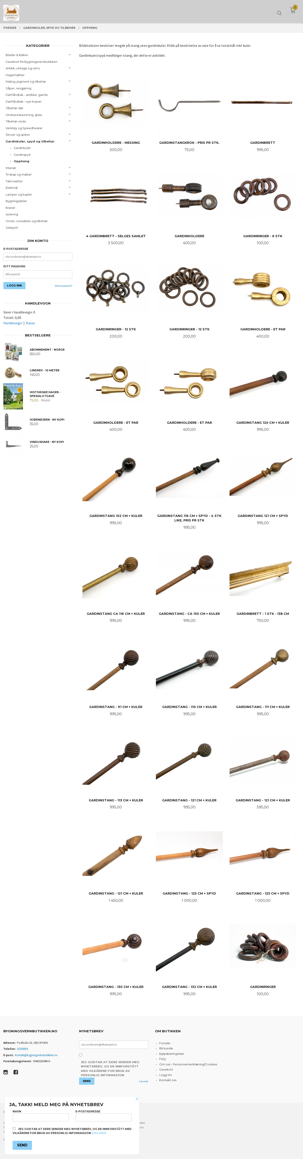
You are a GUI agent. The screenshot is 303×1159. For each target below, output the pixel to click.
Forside (164, 1043)
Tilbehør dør (14, 108)
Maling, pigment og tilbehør (26, 81)
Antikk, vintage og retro (23, 68)
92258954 (22, 1049)
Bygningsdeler (16, 201)
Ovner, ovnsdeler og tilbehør (27, 221)
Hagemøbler (15, 75)
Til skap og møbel (18, 174)
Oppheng (21, 161)
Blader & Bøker (17, 55)
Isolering (12, 214)
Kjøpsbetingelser (171, 1053)
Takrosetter (14, 181)
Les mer (143, 1081)
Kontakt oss (167, 1080)
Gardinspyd (22, 154)
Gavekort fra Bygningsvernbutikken (31, 61)
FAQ (162, 1059)
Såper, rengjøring (18, 88)
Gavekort (166, 1069)
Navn (41, 1115)
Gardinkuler (22, 148)
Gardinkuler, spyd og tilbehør (30, 141)
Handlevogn (12, 323)
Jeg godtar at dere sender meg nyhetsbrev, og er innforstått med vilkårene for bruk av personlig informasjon (110, 1068)
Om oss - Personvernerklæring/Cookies (188, 1064)
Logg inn (165, 1075)
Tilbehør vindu (16, 121)
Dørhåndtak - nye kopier (24, 101)
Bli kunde (166, 1048)
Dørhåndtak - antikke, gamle (27, 95)
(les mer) (99, 1133)
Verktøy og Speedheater (24, 128)
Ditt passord (14, 266)
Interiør (11, 168)
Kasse (30, 323)
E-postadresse (15, 248)
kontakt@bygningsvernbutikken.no (36, 1055)
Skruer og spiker (18, 134)
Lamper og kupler (19, 194)
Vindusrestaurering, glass (24, 115)
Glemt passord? (63, 285)
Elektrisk (12, 187)
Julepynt (12, 227)
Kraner (10, 208)
